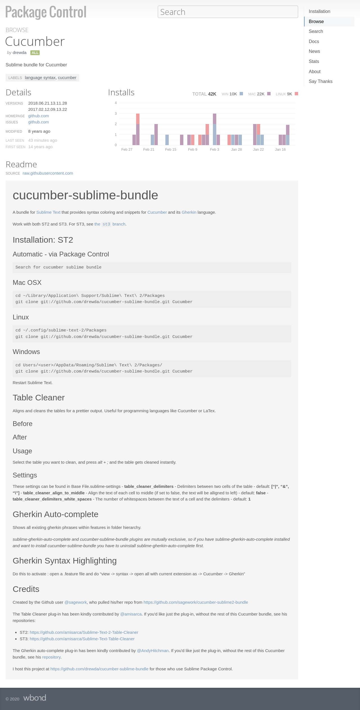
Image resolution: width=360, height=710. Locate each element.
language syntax (40, 77)
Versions (14, 103)
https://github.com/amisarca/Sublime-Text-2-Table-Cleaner (84, 631)
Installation (319, 11)
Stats (314, 61)
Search (316, 31)
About (315, 71)
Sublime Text (48, 211)
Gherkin (189, 211)
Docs (314, 41)
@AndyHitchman (153, 650)
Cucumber (157, 211)
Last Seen (15, 140)
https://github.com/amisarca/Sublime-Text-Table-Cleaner (82, 638)
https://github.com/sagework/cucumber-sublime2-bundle (196, 601)
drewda (19, 52)
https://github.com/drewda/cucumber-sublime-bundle (99, 668)
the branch (109, 224)
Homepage (15, 116)
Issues (12, 122)
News (314, 51)
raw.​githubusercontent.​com (48, 172)
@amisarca (130, 613)
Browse (316, 21)
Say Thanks (320, 81)
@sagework (75, 601)
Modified (14, 131)
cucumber (67, 77)
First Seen (15, 147)
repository (51, 656)
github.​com (38, 115)
